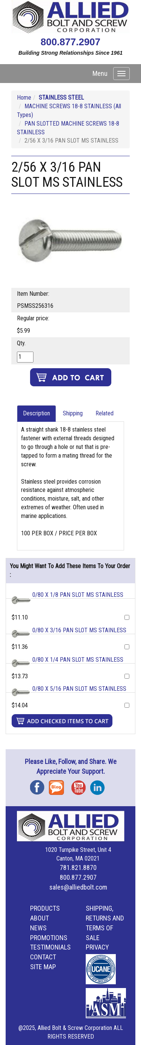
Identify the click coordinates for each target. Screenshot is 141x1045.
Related (105, 413)
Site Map (43, 967)
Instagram (99, 785)
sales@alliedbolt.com (78, 887)
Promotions (48, 938)
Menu (100, 73)
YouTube (80, 785)
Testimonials (50, 947)
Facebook (39, 785)
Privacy (97, 947)
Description (36, 413)
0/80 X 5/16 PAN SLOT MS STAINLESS (79, 688)
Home (24, 97)
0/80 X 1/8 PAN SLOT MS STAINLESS (77, 594)
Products (45, 908)
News (38, 928)
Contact (43, 957)
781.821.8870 (78, 867)
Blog (58, 785)
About (39, 918)
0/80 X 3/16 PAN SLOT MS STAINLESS (79, 630)
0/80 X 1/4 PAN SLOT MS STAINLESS (77, 659)
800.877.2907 (70, 42)
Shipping (73, 413)
